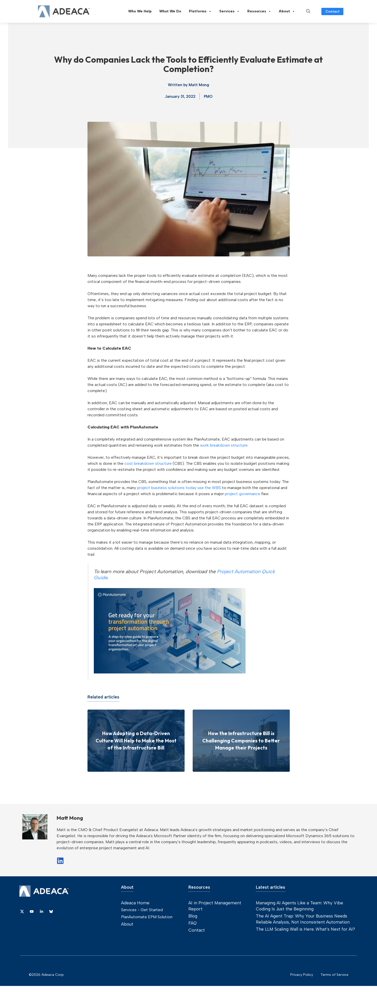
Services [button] (229, 11)
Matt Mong (199, 85)
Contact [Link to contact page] (332, 11)
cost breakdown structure (148, 463)
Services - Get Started (142, 909)
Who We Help (140, 11)
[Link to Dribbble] (41, 911)
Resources (259, 11)
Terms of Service (334, 975)
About (287, 11)
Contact (196, 930)
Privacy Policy (301, 975)
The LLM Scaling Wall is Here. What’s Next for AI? (305, 929)
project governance (242, 493)
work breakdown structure (224, 445)
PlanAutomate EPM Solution (146, 916)
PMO (208, 96)
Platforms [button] (200, 11)
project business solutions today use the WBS (179, 487)
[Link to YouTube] (31, 911)
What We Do (170, 11)
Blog (192, 915)
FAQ (192, 923)
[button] (308, 11)
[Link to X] (22, 911)
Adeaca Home (135, 902)
